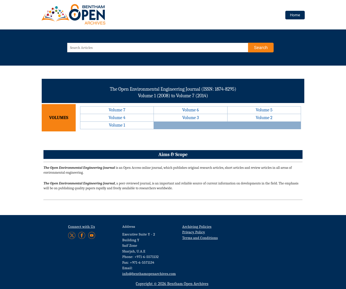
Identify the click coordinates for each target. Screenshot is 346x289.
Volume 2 (264, 117)
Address (128, 227)
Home (295, 15)
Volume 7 (117, 109)
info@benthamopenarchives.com (149, 274)
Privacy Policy (193, 232)
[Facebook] (82, 235)
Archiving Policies (197, 227)
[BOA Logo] (86, 16)
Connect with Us (81, 227)
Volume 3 (190, 117)
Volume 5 (264, 109)
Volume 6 (190, 109)
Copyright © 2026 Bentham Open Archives (172, 284)
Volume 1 (117, 125)
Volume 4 (117, 117)
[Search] (261, 47)
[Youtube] (92, 235)
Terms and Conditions (200, 238)
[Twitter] (72, 235)
